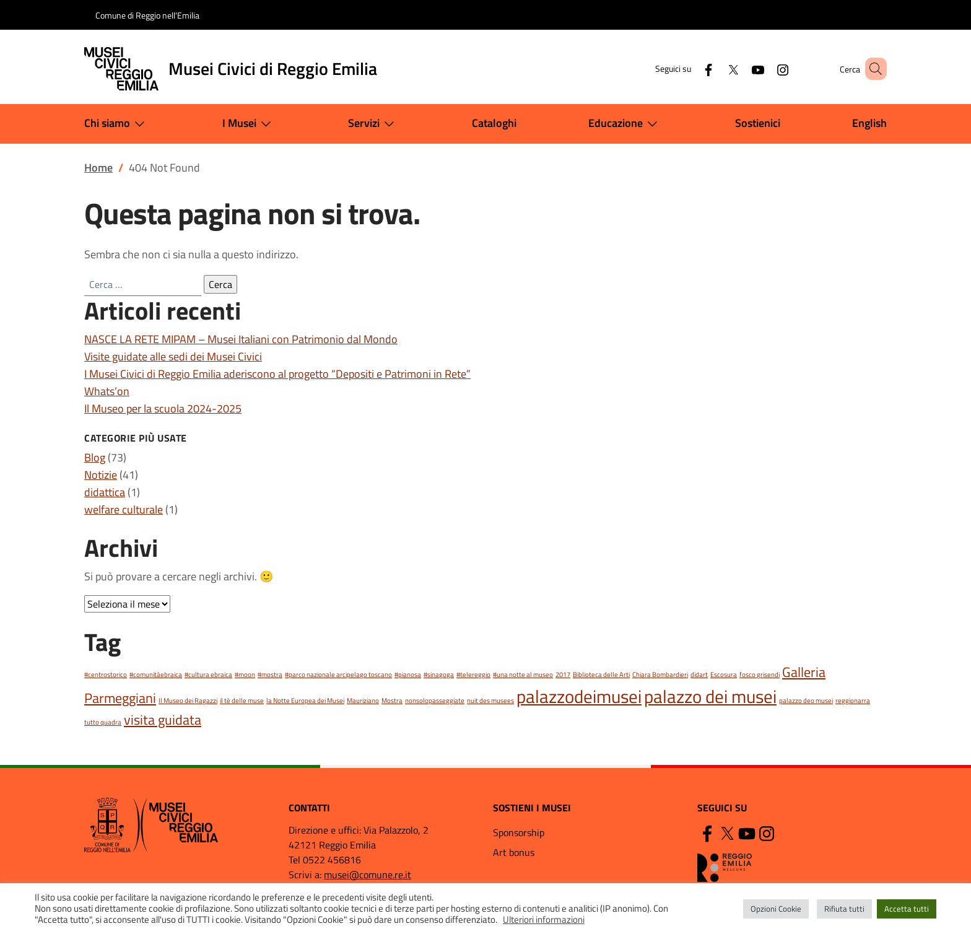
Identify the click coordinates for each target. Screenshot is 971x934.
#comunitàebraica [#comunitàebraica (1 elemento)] (155, 674)
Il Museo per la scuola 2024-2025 (163, 408)
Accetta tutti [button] (906, 908)
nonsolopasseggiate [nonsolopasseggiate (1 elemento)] (434, 700)
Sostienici (757, 123)
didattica (104, 492)
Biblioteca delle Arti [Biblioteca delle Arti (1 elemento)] (601, 674)
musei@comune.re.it (367, 874)
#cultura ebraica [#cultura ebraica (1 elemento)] (208, 674)
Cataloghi (494, 123)
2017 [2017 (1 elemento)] (562, 674)
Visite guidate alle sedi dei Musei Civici (173, 356)
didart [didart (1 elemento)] (699, 674)
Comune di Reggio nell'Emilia (147, 15)
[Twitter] (715, 68)
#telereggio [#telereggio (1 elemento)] (473, 674)
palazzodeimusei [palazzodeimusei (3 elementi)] (579, 696)
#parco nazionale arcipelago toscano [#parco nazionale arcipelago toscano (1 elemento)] (338, 674)
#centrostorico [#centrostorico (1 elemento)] (105, 674)
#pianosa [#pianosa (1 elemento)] (407, 674)
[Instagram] (764, 68)
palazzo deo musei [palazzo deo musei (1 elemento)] (806, 700)
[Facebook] (690, 68)
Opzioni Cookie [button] (776, 908)
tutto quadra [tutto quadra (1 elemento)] (102, 722)
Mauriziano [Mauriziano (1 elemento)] (363, 700)
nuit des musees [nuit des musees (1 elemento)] (490, 700)
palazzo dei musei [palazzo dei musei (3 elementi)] (710, 696)
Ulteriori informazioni (544, 919)
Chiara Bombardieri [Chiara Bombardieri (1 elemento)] (660, 674)
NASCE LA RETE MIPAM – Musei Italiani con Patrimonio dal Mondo (241, 339)
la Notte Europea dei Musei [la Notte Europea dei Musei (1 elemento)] (305, 700)
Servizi (373, 124)
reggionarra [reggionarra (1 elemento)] (852, 700)
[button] (872, 69)
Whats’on (106, 391)
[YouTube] (740, 68)
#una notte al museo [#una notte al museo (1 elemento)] (523, 674)
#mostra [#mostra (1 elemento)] (270, 674)
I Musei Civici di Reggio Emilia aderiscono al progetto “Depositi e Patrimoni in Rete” (277, 373)
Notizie (100, 474)
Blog (94, 457)
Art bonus (513, 852)
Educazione (625, 124)
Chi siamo (117, 124)
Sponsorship (518, 832)
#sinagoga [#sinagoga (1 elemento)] (439, 674)
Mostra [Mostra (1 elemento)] (392, 700)
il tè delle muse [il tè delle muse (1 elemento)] (242, 700)
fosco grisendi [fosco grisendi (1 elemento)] (759, 674)
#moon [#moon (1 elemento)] (245, 674)
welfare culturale (123, 509)
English (869, 123)
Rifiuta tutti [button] (844, 908)
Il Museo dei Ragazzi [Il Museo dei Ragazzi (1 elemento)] (188, 700)
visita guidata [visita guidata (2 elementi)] (162, 719)
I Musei (249, 124)
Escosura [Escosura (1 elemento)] (723, 674)
